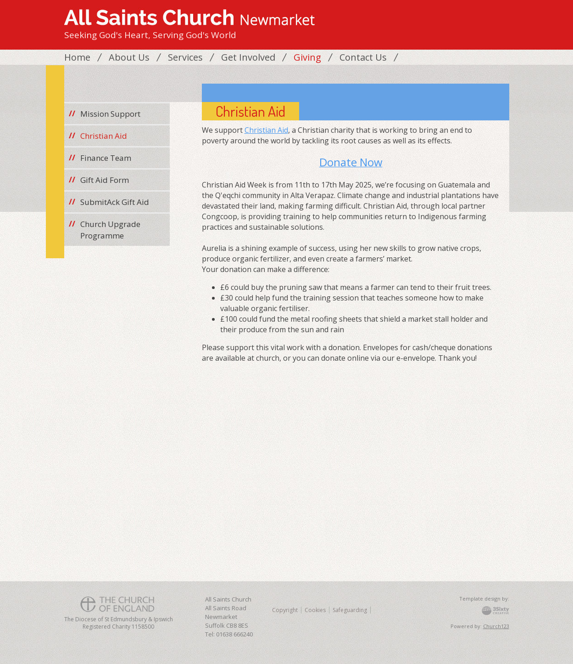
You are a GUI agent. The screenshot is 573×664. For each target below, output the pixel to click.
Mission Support (110, 113)
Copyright (285, 610)
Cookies (315, 610)
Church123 (496, 626)
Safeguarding (350, 610)
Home (77, 57)
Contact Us (363, 57)
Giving (307, 57)
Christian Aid (266, 130)
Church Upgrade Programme (110, 230)
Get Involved (248, 57)
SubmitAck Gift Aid (114, 202)
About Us (129, 57)
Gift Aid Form (104, 180)
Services (185, 57)
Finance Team (105, 158)
